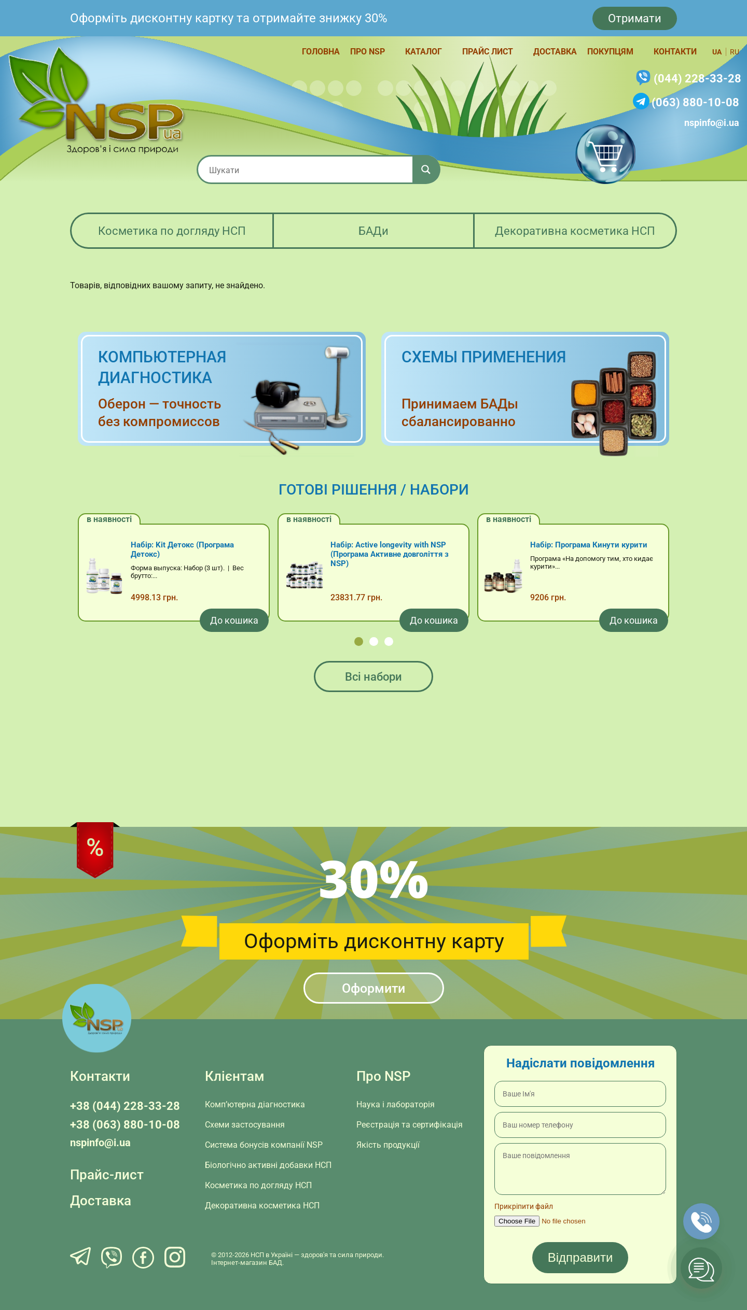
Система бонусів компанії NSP (264, 1145)
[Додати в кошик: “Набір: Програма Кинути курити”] (633, 620)
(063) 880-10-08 (695, 102)
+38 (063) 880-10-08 (125, 1124)
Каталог (423, 52)
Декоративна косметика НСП (575, 230)
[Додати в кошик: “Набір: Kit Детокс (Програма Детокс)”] (234, 620)
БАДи (373, 230)
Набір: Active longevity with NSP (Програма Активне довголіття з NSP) (389, 554)
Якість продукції (388, 1145)
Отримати (634, 18)
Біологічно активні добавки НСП (268, 1165)
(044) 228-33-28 (697, 78)
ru (734, 52)
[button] (358, 641)
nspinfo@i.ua (711, 122)
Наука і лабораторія (395, 1104)
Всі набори (373, 676)
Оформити (373, 988)
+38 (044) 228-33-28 (125, 1106)
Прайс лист (487, 52)
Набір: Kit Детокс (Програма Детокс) (182, 549)
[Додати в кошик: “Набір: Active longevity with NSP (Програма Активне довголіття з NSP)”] (433, 620)
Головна (321, 52)
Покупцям (610, 52)
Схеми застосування (245, 1125)
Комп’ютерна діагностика (255, 1104)
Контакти (675, 52)
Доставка (555, 52)
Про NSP (367, 52)
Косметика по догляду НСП (172, 230)
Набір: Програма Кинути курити (588, 545)
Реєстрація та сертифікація (409, 1125)
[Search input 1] (308, 169)
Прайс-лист (107, 1174)
